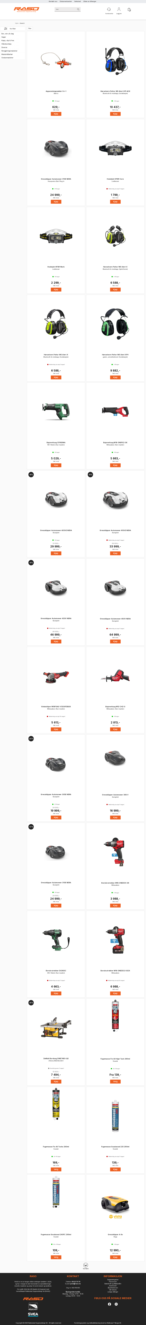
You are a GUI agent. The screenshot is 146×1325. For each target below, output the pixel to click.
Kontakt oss (53, 1)
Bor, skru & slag (7, 34)
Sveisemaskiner (7, 58)
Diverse (4, 47)
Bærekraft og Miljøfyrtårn (113, 1284)
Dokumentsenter (66, 1)
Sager (3, 37)
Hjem (16, 23)
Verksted (77, 1)
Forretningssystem (80, 1323)
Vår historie (113, 1290)
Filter (29, 28)
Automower (113, 1286)
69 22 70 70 (76, 1281)
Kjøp (56, 114)
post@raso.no (75, 1284)
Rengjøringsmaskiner (9, 51)
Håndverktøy (6, 44)
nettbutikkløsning (94, 1323)
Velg (115, 1081)
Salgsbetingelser (113, 1279)
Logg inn (119, 9)
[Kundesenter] (109, 9)
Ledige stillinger (113, 1292)
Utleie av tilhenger (89, 1)
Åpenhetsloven (113, 1288)
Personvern (113, 1281)
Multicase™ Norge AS (114, 1323)
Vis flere (86, 1268)
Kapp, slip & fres (7, 40)
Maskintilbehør (7, 54)
